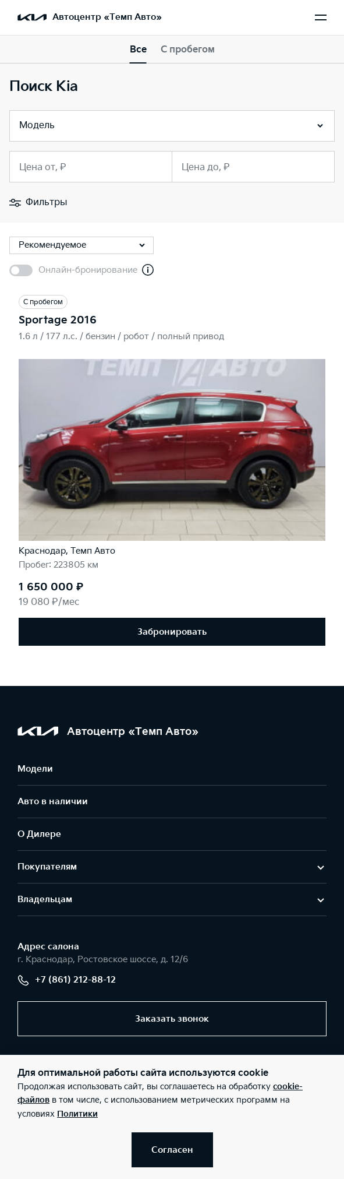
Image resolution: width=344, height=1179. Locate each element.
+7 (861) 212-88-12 (66, 980)
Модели (35, 769)
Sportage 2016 (58, 320)
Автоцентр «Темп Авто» (107, 17)
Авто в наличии (52, 801)
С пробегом (188, 49)
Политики (77, 1114)
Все (138, 49)
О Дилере (39, 834)
